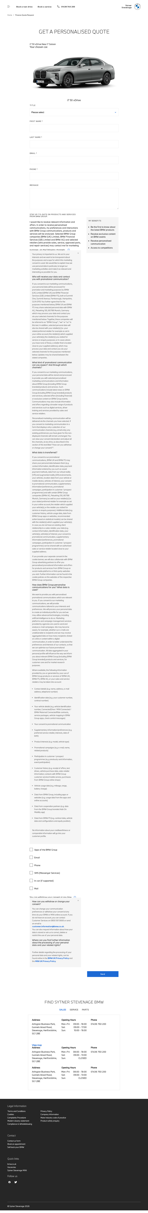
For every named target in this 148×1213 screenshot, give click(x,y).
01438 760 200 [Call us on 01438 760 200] (68, 7)
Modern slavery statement (18, 1121)
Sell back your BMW (15, 1147)
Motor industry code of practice (53, 1117)
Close (78, 253)
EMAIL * (33, 153)
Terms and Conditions (16, 1111)
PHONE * (34, 169)
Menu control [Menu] (9, 6)
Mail (34, 888)
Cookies (10, 1114)
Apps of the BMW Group (44, 849)
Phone (35, 865)
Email (35, 857)
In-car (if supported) (42, 880)
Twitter (16, 1182)
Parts (85, 1009)
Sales (62, 1009)
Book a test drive (24, 7)
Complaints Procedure (16, 1117)
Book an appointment (16, 1144)
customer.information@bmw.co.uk (48, 926)
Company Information (49, 1114)
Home (9, 15)
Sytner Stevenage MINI (17, 1170)
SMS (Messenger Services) (45, 872)
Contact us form (14, 1141)
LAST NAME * (36, 137)
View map (37, 1045)
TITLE (33, 105)
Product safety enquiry (49, 1121)
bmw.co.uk (11, 1164)
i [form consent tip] (75, 897)
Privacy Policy (46, 1111)
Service (74, 1009)
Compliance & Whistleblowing (19, 1124)
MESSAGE (34, 185)
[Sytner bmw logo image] (131, 6)
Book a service (44, 7)
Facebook (9, 1182)
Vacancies (11, 1167)
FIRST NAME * (36, 121)
